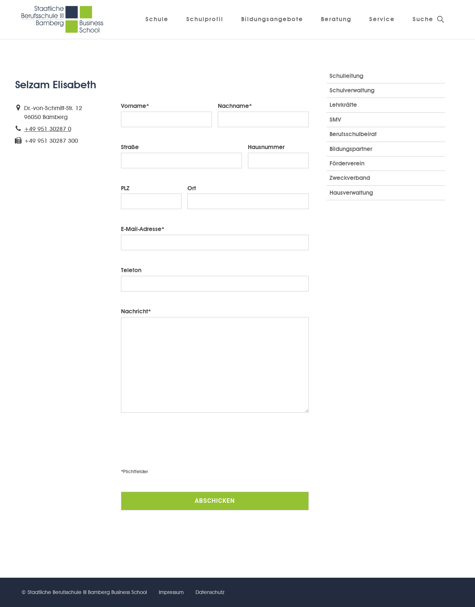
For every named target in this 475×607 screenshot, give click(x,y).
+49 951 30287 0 (47, 128)
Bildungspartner (351, 148)
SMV (335, 119)
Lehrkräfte (343, 104)
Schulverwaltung (352, 90)
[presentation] (177, 445)
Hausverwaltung (351, 192)
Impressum (171, 592)
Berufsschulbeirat (353, 134)
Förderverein (347, 163)
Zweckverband (350, 177)
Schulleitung (346, 75)
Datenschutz (210, 592)
